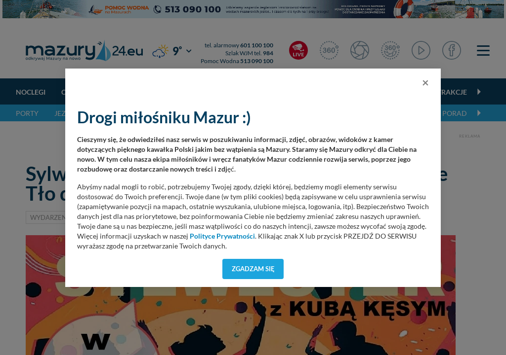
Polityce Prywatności (222, 236)
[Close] (425, 82)
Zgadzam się (253, 269)
